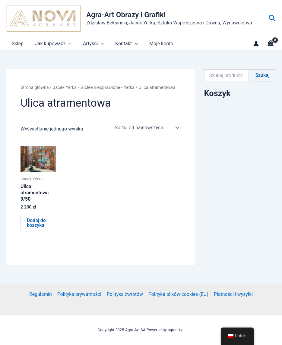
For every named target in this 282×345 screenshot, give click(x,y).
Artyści (88, 43)
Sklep (17, 43)
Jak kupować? (50, 43)
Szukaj (262, 75)
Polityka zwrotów (124, 294)
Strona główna (35, 87)
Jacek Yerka (65, 87)
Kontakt (120, 43)
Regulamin (41, 294)
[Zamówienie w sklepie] (146, 128)
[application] (66, 43)
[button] (272, 18)
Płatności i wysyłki (232, 294)
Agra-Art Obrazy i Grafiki (126, 15)
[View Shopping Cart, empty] (270, 43)
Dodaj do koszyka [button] (36, 223)
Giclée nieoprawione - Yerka (108, 87)
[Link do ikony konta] (256, 43)
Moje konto (153, 43)
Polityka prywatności (79, 294)
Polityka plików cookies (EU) (178, 294)
